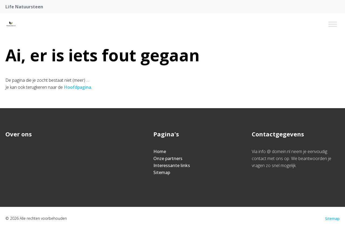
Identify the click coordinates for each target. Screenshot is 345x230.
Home (159, 151)
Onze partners (167, 158)
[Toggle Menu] (332, 24)
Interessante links (171, 165)
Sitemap (161, 172)
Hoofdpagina (77, 87)
